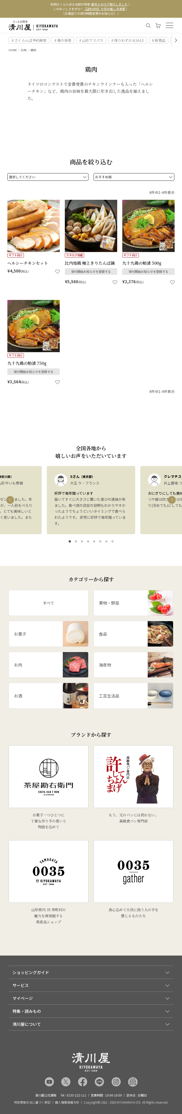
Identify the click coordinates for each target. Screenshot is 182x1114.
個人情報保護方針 (67, 1102)
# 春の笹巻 (62, 40)
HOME (13, 50)
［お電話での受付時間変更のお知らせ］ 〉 (91, 13)
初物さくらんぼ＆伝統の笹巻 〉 (91, 4)
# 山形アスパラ (91, 40)
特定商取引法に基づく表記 (32, 1102)
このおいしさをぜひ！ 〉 (91, 9)
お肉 (23, 50)
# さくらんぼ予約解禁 (29, 40)
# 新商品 (158, 40)
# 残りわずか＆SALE (127, 40)
